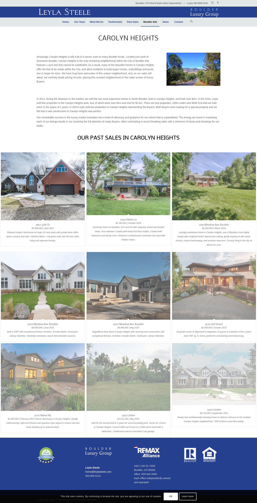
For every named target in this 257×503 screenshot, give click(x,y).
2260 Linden (128, 415)
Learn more (188, 496)
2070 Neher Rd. (42, 415)
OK (171, 496)
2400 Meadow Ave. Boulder (128, 324)
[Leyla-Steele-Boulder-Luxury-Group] (128, 12)
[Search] (191, 21)
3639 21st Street (214, 324)
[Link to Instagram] (212, 2)
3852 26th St (43, 225)
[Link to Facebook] (217, 2)
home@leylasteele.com (98, 471)
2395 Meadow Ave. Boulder (214, 225)
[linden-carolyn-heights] (193, 69)
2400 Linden (214, 410)
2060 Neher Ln (128, 219)
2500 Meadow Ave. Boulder (42, 324)
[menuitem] (65, 21)
